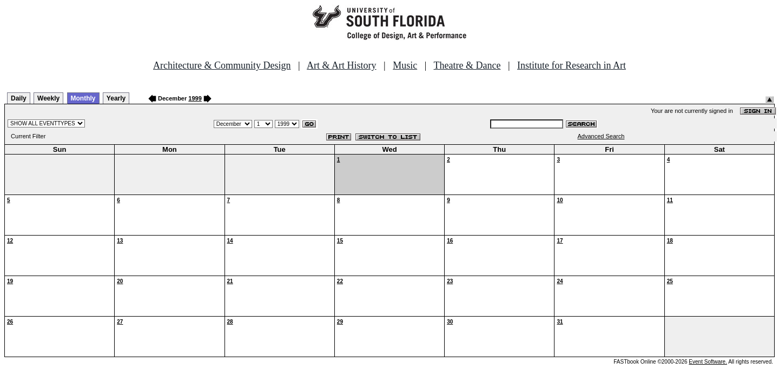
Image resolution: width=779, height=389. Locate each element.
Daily (19, 98)
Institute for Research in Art (571, 65)
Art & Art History (342, 65)
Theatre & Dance (466, 65)
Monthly (83, 98)
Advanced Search (601, 136)
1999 (194, 98)
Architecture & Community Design (222, 65)
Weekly (48, 98)
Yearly (116, 98)
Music (405, 65)
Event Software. (708, 362)
